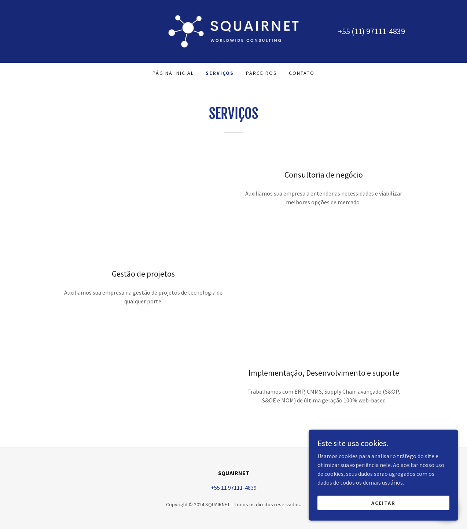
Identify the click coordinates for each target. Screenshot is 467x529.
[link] (233, 30)
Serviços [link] (220, 73)
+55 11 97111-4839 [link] (234, 487)
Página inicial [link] (173, 73)
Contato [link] (302, 73)
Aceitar (385, 502)
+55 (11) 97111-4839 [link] (371, 31)
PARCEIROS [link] (261, 73)
